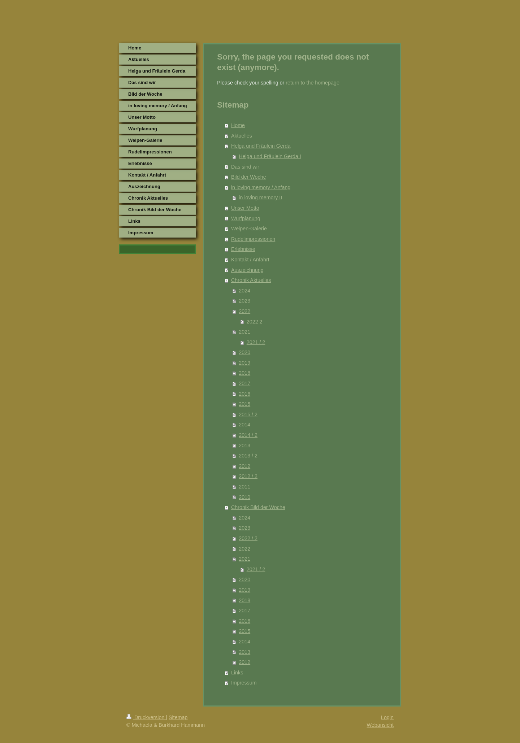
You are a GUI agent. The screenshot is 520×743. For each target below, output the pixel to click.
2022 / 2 (248, 538)
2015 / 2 (248, 414)
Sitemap (178, 717)
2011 (244, 487)
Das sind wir (245, 167)
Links (237, 672)
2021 (244, 332)
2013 (244, 445)
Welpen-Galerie (249, 228)
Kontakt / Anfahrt (250, 259)
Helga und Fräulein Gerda (261, 146)
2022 (244, 311)
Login (387, 717)
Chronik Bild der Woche (258, 507)
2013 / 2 (248, 456)
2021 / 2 (256, 342)
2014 (244, 424)
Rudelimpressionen (253, 239)
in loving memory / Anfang (261, 187)
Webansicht (380, 725)
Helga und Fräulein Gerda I (270, 156)
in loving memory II (260, 197)
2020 (244, 352)
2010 (244, 497)
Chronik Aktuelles (251, 280)
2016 (244, 394)
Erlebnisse (243, 249)
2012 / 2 (248, 476)
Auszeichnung (247, 270)
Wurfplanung (245, 218)
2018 (244, 373)
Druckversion (146, 717)
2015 (244, 404)
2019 (244, 363)
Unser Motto (245, 208)
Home (238, 125)
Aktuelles (241, 136)
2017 (244, 383)
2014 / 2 (248, 435)
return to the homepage (312, 83)
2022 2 (255, 322)
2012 (244, 466)
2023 (244, 301)
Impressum (244, 683)
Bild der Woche (248, 177)
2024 (244, 291)
